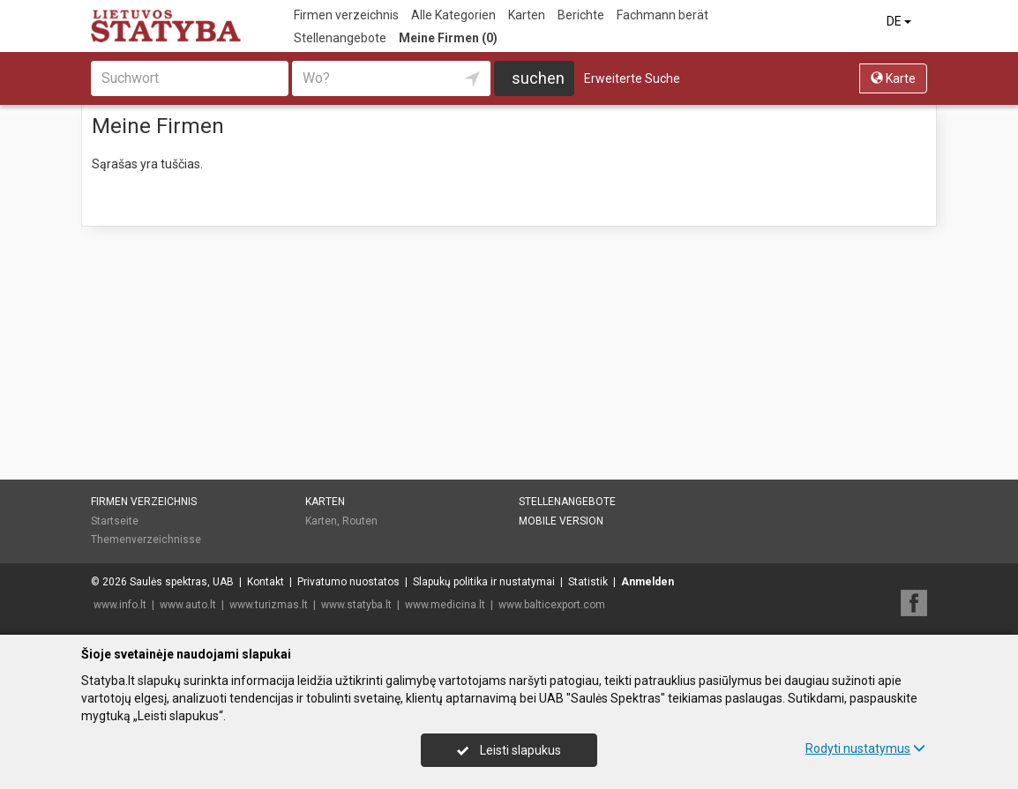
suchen (538, 78)
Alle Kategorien (453, 15)
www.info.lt (120, 605)
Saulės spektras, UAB (182, 582)
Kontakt (265, 582)
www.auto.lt (188, 605)
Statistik (588, 582)
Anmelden (647, 582)
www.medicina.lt (445, 605)
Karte (893, 78)
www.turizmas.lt (268, 605)
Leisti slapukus (509, 750)
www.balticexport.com (551, 605)
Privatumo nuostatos (348, 582)
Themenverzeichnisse (146, 539)
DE (900, 21)
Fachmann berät (662, 15)
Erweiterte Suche (632, 78)
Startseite (114, 521)
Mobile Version (561, 521)
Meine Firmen (448, 38)
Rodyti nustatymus (865, 748)
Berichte (581, 15)
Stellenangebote (340, 38)
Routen (360, 521)
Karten (526, 15)
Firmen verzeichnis (346, 15)
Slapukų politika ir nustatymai (484, 582)
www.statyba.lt (356, 605)
